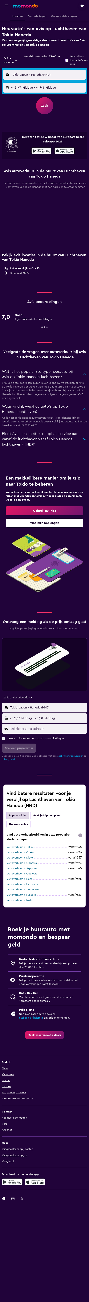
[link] (44, 510)
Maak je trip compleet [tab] (47, 815)
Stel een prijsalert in (31, 1018)
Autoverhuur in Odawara (22, 873)
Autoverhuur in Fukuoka (21, 895)
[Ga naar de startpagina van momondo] (25, 6)
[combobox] (10, 60)
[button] (6, 6)
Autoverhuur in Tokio (20, 847)
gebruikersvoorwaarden (70, 756)
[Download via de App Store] (65, 151)
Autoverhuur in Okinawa (22, 863)
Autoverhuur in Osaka (20, 852)
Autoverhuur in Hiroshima (22, 884)
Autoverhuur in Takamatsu (23, 889)
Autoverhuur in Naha (19, 879)
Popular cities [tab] (17, 815)
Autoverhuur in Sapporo (22, 868)
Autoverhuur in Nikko (20, 900)
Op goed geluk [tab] (18, 824)
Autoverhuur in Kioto (20, 857)
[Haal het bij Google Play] (41, 151)
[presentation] (65, 150)
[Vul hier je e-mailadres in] (48, 728)
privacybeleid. (9, 759)
